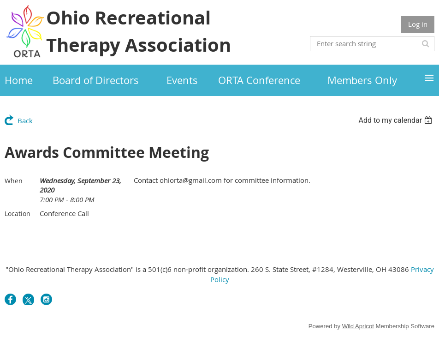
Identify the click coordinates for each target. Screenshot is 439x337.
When (14, 180)
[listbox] (396, 120)
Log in (417, 24)
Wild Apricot (358, 326)
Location (17, 213)
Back (25, 120)
